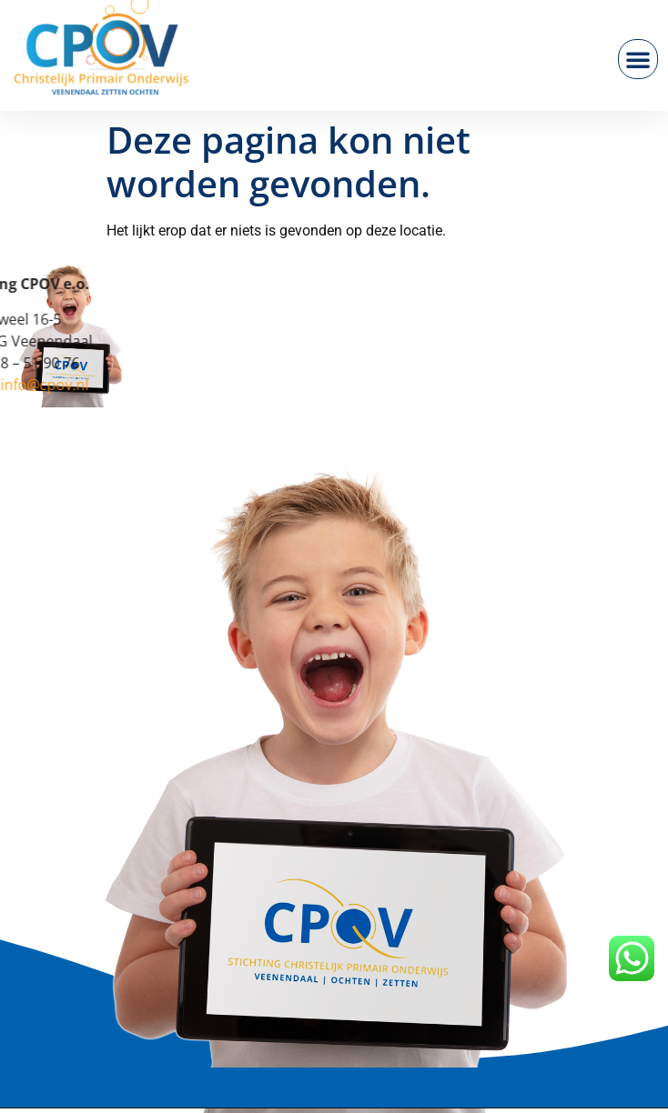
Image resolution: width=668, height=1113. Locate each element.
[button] (638, 59)
